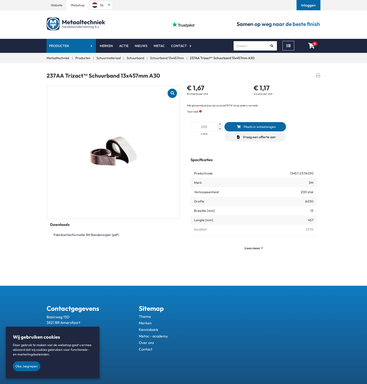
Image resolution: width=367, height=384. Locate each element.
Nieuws (141, 46)
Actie (123, 46)
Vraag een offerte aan (256, 137)
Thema (145, 316)
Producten (59, 46)
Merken (106, 46)
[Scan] (288, 46)
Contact (179, 46)
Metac (159, 46)
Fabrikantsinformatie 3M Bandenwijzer (86, 235)
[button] (309, 5)
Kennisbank (148, 329)
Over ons (146, 342)
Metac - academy (153, 336)
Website (56, 5)
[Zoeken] (272, 46)
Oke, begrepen (26, 366)
